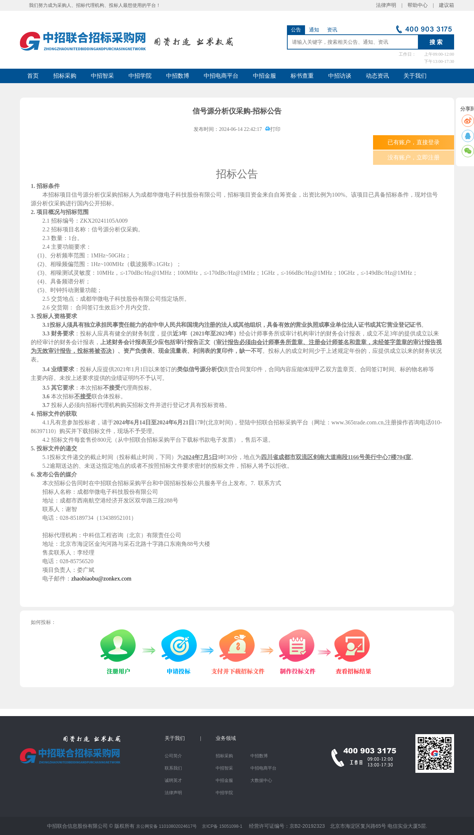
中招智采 (102, 76)
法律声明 (173, 792)
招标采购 (64, 76)
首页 (33, 76)
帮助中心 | (420, 5)
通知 (314, 30)
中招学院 (140, 76)
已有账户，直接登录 (414, 142)
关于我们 (415, 76)
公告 (296, 30)
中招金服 (264, 76)
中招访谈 (339, 76)
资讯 (332, 30)
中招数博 (177, 76)
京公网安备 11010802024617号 (166, 826)
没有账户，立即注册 (414, 157)
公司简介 (173, 755)
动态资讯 (377, 76)
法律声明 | (391, 5)
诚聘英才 (173, 780)
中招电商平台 (221, 76)
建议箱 (444, 5)
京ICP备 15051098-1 (222, 826)
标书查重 (302, 76)
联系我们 (173, 768)
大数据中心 (261, 780)
